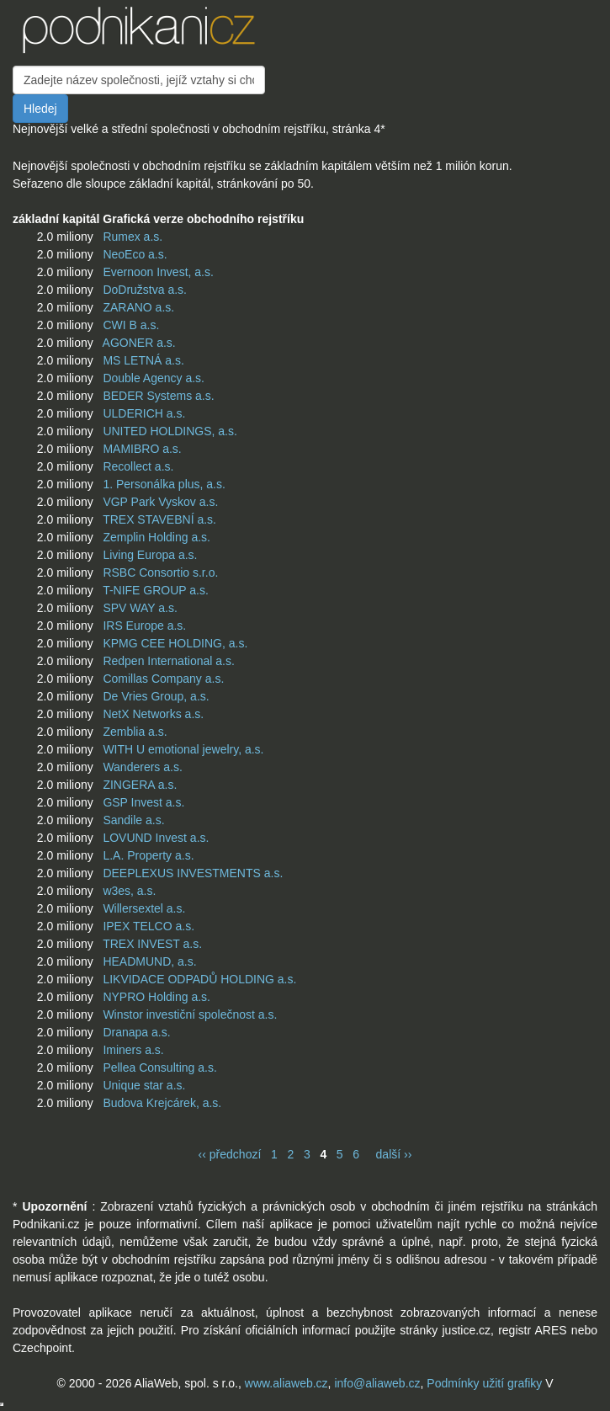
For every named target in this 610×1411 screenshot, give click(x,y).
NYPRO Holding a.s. (156, 997)
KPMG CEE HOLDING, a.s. (175, 643)
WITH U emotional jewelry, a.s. (183, 749)
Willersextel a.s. (144, 908)
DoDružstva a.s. (145, 289)
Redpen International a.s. (168, 661)
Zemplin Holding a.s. (156, 537)
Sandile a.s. (133, 820)
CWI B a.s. (131, 325)
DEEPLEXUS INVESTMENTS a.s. (193, 873)
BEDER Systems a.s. (158, 395)
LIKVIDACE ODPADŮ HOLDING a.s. (199, 979)
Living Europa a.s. (150, 555)
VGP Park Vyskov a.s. (160, 501)
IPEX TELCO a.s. (148, 926)
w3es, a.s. (129, 890)
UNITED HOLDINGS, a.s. (169, 431)
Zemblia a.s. (135, 731)
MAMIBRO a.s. (142, 448)
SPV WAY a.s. (140, 608)
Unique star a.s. (144, 1085)
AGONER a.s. (139, 342)
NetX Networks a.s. (153, 714)
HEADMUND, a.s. (149, 961)
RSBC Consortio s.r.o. (160, 572)
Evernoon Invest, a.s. (158, 272)
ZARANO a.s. (138, 307)
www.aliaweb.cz (286, 1383)
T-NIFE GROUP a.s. (156, 590)
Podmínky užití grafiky (484, 1383)
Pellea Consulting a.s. (159, 1067)
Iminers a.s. (133, 1050)
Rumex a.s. (132, 236)
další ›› (394, 1154)
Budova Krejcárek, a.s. (162, 1103)
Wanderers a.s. (142, 767)
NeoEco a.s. (135, 254)
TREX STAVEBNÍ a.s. (159, 519)
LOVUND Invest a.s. (156, 837)
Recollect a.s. (138, 466)
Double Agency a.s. (153, 378)
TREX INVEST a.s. (152, 943)
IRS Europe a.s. (144, 625)
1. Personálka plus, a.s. (164, 484)
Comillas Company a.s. (163, 678)
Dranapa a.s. (136, 1032)
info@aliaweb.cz (377, 1383)
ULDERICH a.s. (144, 413)
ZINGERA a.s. (140, 784)
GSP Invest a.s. (143, 802)
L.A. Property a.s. (148, 855)
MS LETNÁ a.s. (143, 360)
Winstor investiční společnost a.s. (190, 1014)
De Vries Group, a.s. (156, 696)
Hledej (40, 108)
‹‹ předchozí (230, 1154)
